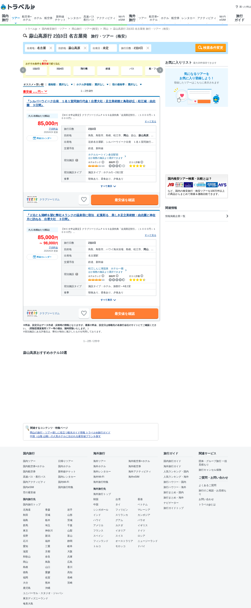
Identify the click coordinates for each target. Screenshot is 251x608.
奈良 (47, 556)
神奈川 (49, 530)
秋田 (25, 514)
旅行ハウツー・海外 (175, 487)
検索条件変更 (213, 47)
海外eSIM (133, 476)
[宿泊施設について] (76, 160)
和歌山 (27, 556)
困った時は (243, 6)
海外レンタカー (102, 471)
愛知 (25, 546)
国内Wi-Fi (63, 482)
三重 (47, 546)
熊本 (47, 582)
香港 (140, 499)
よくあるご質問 (207, 485)
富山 (69, 535)
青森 (47, 509)
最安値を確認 (125, 200)
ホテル (38, 18)
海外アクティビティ (139, 471)
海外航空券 (134, 466)
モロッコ (120, 546)
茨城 (69, 520)
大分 (25, 582)
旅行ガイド (239, 18)
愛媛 (47, 572)
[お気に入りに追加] (84, 200)
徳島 (25, 572)
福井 (47, 541)
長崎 (69, 577)
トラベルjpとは (207, 504)
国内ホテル (64, 466)
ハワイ (97, 520)
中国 (95, 504)
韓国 (95, 499)
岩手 (69, 509)
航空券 (48, 18)
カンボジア (144, 514)
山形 (69, 514)
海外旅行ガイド (172, 466)
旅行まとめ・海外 (174, 497)
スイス (119, 535)
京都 (47, 551)
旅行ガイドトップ (174, 508)
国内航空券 (29, 471)
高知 (69, 572)
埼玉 (47, 525)
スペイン (98, 535)
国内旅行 (5, 18)
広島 (69, 561)
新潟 (47, 535)
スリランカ (121, 514)
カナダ (119, 525)
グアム (119, 520)
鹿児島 (27, 588)
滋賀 (25, 551)
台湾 (117, 499)
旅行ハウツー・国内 (175, 482)
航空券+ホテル (27, 18)
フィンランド (100, 541)
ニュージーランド (148, 541)
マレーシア (144, 509)
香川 (69, 567)
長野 (25, 535)
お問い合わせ (206, 499)
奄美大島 (28, 603)
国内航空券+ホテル (34, 466)
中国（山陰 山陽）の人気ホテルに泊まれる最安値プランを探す (65, 436)
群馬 (25, 525)
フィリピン (121, 509)
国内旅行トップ (32, 504)
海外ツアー (99, 461)
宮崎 (69, 582)
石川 (25, 541)
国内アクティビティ (34, 482)
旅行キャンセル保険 (210, 469)
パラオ (141, 520)
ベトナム (143, 504)
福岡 (25, 577)
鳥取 (47, 561)
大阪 (69, 551)
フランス (98, 530)
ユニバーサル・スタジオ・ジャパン (43, 593)
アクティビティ (105, 18)
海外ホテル (99, 466)
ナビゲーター (171, 502)
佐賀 (47, 577)
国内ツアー (29, 461)
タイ (117, 504)
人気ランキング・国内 (176, 471)
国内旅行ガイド (172, 461)
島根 (25, 567)
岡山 (25, 561)
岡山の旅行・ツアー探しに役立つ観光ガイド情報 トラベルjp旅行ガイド (70, 432)
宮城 (47, 514)
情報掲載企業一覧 (196, 216)
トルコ (97, 546)
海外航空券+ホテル (139, 461)
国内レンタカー (67, 476)
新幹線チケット (60, 18)
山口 (47, 567)
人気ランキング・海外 (176, 476)
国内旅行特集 (65, 487)
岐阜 (69, 546)
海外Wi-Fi (98, 476)
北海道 (27, 509)
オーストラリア (124, 541)
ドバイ (141, 546)
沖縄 (47, 588)
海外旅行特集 (100, 482)
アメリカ (98, 525)
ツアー (16, 18)
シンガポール (100, 509)
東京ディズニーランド (35, 598)
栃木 (47, 520)
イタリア (120, 530)
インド (97, 514)
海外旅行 (132, 18)
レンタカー (74, 18)
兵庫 (69, 556)
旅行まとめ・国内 (174, 492)
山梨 (69, 530)
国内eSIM (28, 487)
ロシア (141, 535)
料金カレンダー (42, 138)
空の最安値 (29, 492)
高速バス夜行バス (88, 18)
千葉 (69, 525)
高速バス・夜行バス (34, 476)
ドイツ (141, 530)
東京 (25, 530)
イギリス (143, 525)
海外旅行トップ (102, 494)
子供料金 (53, 128)
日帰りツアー (65, 461)
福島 (25, 520)
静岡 (69, 541)
